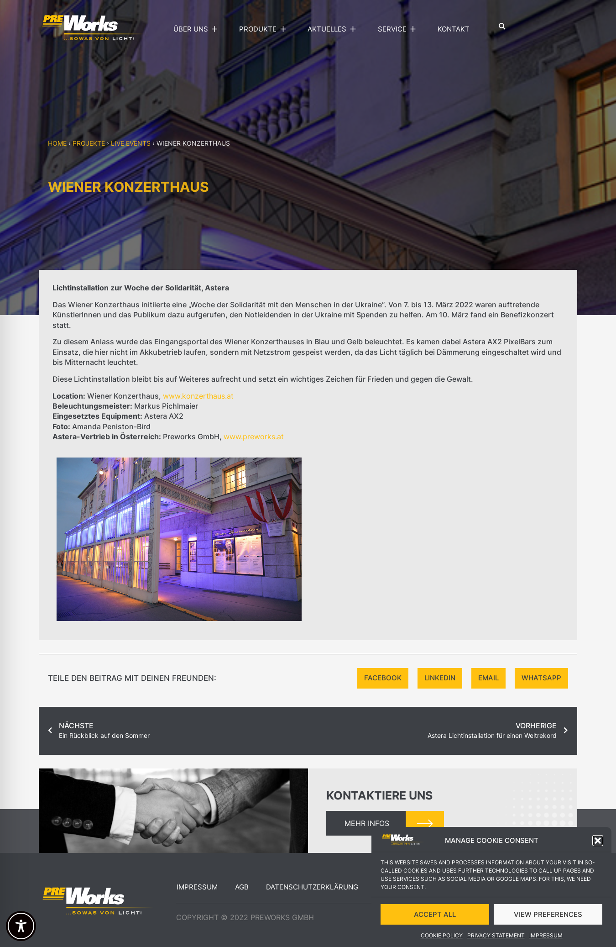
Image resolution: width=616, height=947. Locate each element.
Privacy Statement (496, 940)
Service (399, 29)
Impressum (546, 940)
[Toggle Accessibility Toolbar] (21, 926)
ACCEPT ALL (435, 919)
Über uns (197, 29)
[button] (597, 845)
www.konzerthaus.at (198, 395)
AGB (242, 887)
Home (57, 143)
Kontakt (454, 29)
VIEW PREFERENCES (548, 919)
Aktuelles (334, 29)
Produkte (264, 29)
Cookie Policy (442, 940)
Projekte (89, 143)
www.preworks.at (254, 436)
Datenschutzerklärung (312, 887)
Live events (131, 143)
